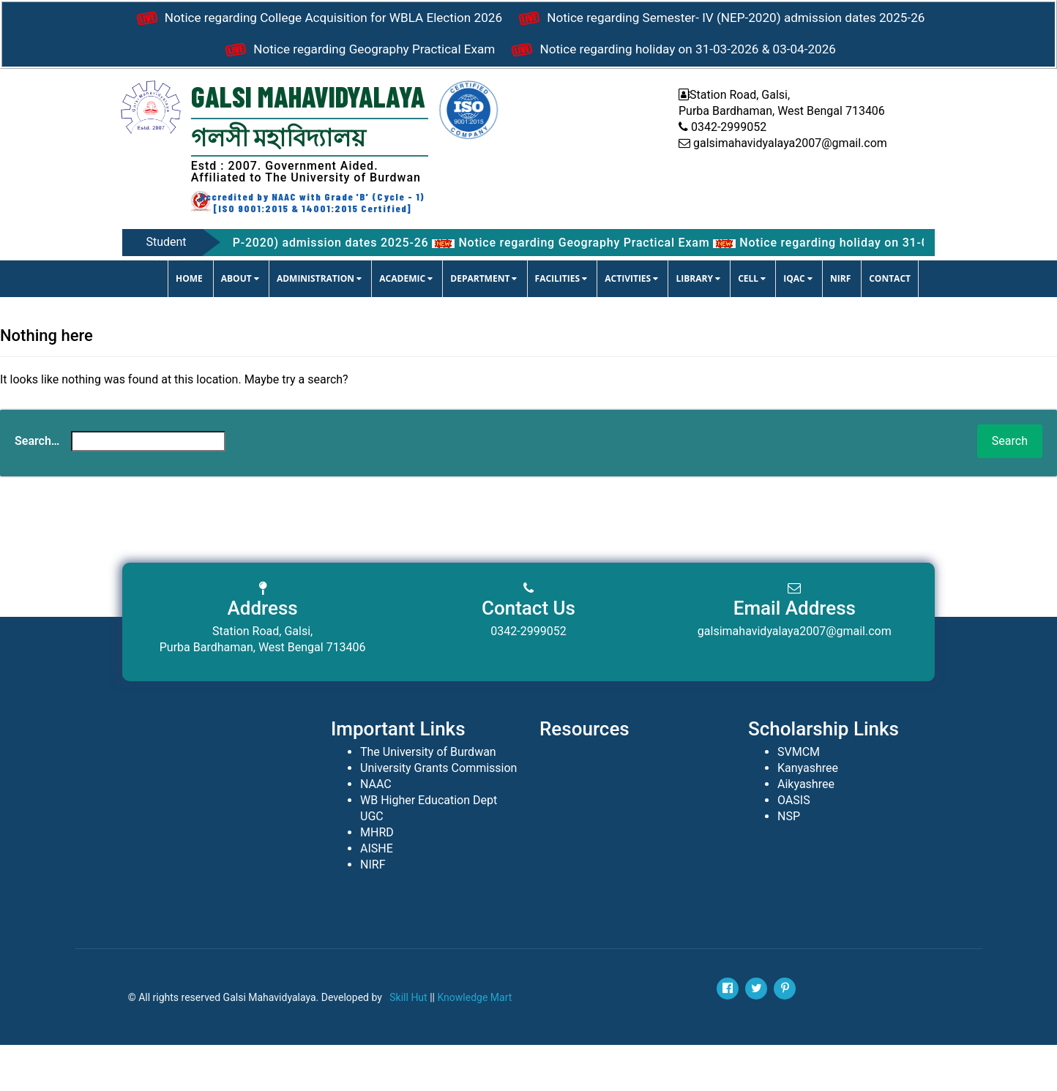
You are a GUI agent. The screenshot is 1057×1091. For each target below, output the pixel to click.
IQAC (798, 324)
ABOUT (240, 324)
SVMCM (798, 798)
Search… (37, 487)
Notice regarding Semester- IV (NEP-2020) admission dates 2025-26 (378, 58)
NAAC (376, 830)
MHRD (377, 878)
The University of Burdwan (428, 798)
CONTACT (890, 324)
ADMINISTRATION (319, 324)
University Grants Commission (438, 814)
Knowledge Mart (474, 1043)
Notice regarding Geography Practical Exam (751, 58)
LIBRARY (698, 324)
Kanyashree (807, 814)
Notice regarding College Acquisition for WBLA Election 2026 (528, 21)
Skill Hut (408, 1043)
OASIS (793, 846)
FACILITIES (561, 324)
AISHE (376, 894)
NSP (788, 862)
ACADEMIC (406, 324)
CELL (752, 324)
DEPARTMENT (483, 324)
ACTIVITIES (631, 324)
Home (189, 324)
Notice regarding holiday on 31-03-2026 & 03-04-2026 (528, 94)
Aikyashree (805, 830)
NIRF (840, 324)
